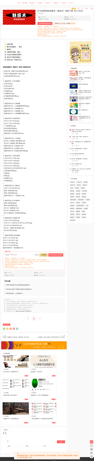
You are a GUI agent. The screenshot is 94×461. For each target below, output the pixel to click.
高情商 (83, 211)
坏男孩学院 (72, 220)
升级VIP (73, 23)
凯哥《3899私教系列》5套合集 (79, 148)
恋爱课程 (77, 188)
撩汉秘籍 (84, 193)
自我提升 (55, 3)
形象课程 (78, 217)
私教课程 (72, 193)
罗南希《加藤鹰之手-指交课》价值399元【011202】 (16, 337)
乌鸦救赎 (72, 205)
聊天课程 (86, 182)
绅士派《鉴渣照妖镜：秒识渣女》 (80, 158)
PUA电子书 (79, 182)
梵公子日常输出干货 (77, 164)
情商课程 (72, 196)
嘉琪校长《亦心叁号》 (31, 371)
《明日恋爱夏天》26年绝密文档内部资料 (55, 396)
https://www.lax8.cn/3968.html (23, 311)
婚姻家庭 (78, 211)
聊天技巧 (85, 185)
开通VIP (45, 445)
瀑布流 (35, 445)
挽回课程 (72, 217)
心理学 (71, 188)
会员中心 (40, 445)
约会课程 (84, 202)
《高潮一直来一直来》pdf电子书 (80, 136)
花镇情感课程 (81, 199)
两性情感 (78, 196)
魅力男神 (84, 217)
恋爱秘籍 (78, 191)
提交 (61, 418)
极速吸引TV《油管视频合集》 (33, 395)
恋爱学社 (7, 3)
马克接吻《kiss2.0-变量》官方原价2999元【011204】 (51, 337)
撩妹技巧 (83, 188)
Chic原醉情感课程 (80, 205)
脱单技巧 (78, 214)
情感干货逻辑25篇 (83, 84)
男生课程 (31, 3)
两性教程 (84, 196)
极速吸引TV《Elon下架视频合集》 (12, 396)
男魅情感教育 (7, 324)
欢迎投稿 (36, 447)
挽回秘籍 (84, 214)
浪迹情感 (88, 199)
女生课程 (39, 3)
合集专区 (63, 3)
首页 (19, 3)
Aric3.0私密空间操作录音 (78, 153)
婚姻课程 (72, 208)
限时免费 (24, 3)
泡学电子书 (72, 185)
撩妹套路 (72, 191)
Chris (87, 205)
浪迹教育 (86, 208)
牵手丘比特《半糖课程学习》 (12, 371)
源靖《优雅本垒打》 (84, 110)
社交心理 (72, 202)
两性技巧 (47, 3)
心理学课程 (84, 191)
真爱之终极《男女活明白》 (53, 371)
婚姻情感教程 (79, 208)
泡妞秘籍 (72, 214)
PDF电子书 (72, 182)
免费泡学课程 (73, 199)
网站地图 (36, 442)
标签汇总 (46, 442)
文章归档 (41, 442)
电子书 (71, 3)
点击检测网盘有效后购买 (45, 23)
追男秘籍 (78, 193)
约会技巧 (72, 211)
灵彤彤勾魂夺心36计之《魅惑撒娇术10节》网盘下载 (85, 118)
